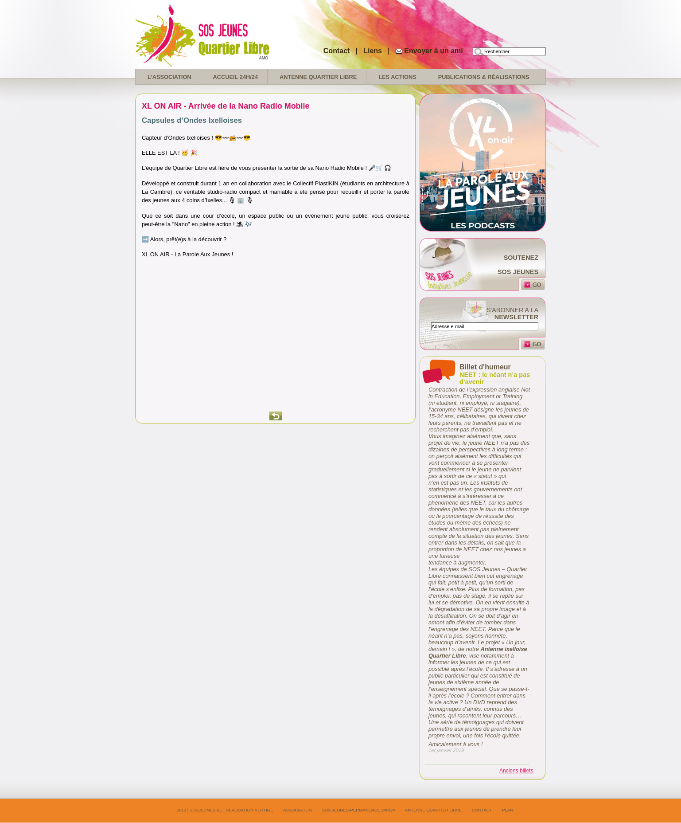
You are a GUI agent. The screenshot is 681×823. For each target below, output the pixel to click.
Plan (507, 809)
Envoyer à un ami (433, 51)
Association (297, 809)
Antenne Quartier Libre (318, 77)
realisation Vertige (249, 809)
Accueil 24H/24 (235, 77)
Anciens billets (516, 771)
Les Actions (397, 77)
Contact (336, 51)
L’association (169, 77)
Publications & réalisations (483, 77)
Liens (373, 51)
